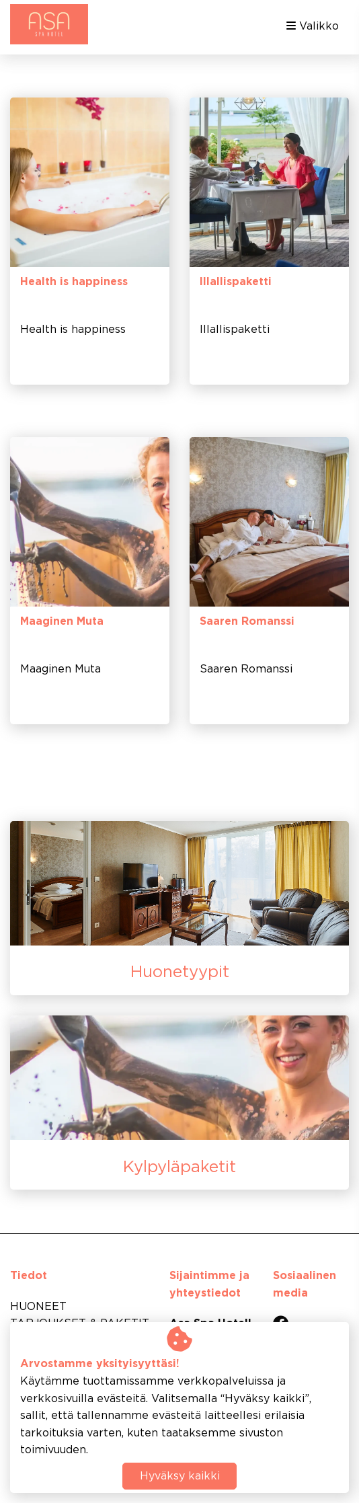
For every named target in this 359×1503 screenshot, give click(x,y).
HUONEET (38, 1307)
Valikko (312, 26)
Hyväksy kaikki (180, 1476)
